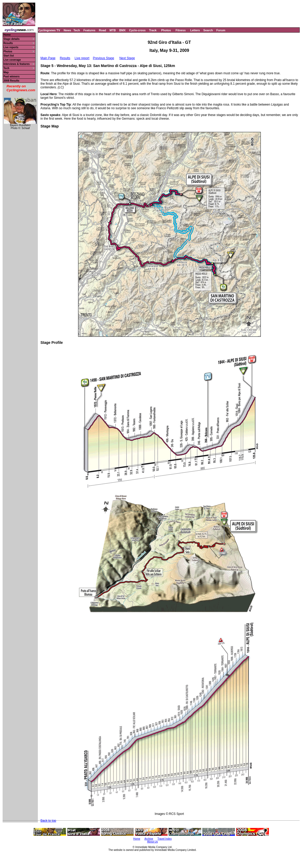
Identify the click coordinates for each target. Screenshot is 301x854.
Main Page (47, 58)
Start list (8, 55)
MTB (113, 30)
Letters (195, 30)
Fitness (180, 30)
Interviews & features (16, 64)
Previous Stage (103, 58)
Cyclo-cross (137, 30)
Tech (76, 30)
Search (208, 30)
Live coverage (12, 59)
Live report (82, 58)
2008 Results (11, 80)
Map (6, 72)
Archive (148, 838)
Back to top (48, 820)
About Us (152, 841)
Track (153, 30)
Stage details (11, 39)
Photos (166, 30)
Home (7, 34)
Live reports (10, 47)
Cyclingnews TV (49, 30)
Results (8, 43)
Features (90, 30)
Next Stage (127, 58)
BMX (122, 30)
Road (102, 30)
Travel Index (164, 838)
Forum (220, 30)
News (67, 30)
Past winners (11, 76)
